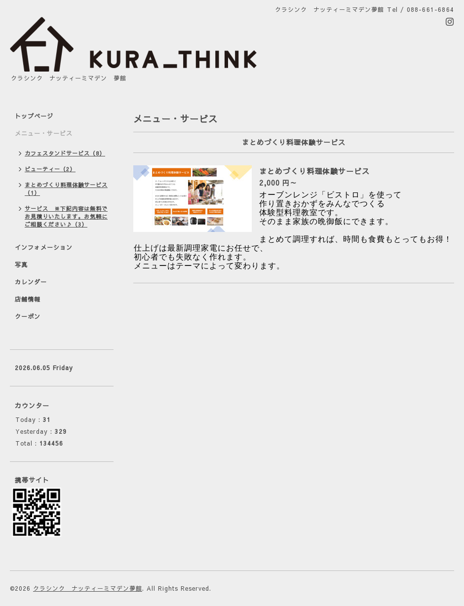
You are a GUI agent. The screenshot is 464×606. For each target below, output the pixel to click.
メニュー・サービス (44, 133)
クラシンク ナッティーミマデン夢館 (87, 588)
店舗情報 (27, 299)
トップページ (34, 116)
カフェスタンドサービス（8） (65, 153)
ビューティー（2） (50, 169)
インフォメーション (44, 247)
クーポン (27, 316)
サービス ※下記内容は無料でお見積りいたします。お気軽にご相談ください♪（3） (66, 216)
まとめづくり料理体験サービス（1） (66, 188)
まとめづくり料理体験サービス (314, 171)
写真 (21, 264)
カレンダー (31, 282)
